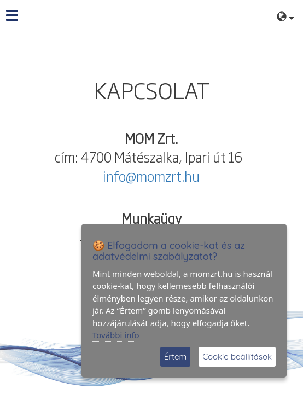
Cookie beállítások (237, 356)
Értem (175, 356)
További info (115, 334)
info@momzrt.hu (151, 176)
